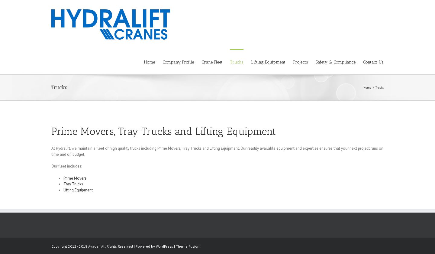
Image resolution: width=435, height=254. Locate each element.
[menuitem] (153, 61)
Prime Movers (74, 178)
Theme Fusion (187, 246)
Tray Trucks (73, 184)
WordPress (164, 246)
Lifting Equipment (78, 190)
